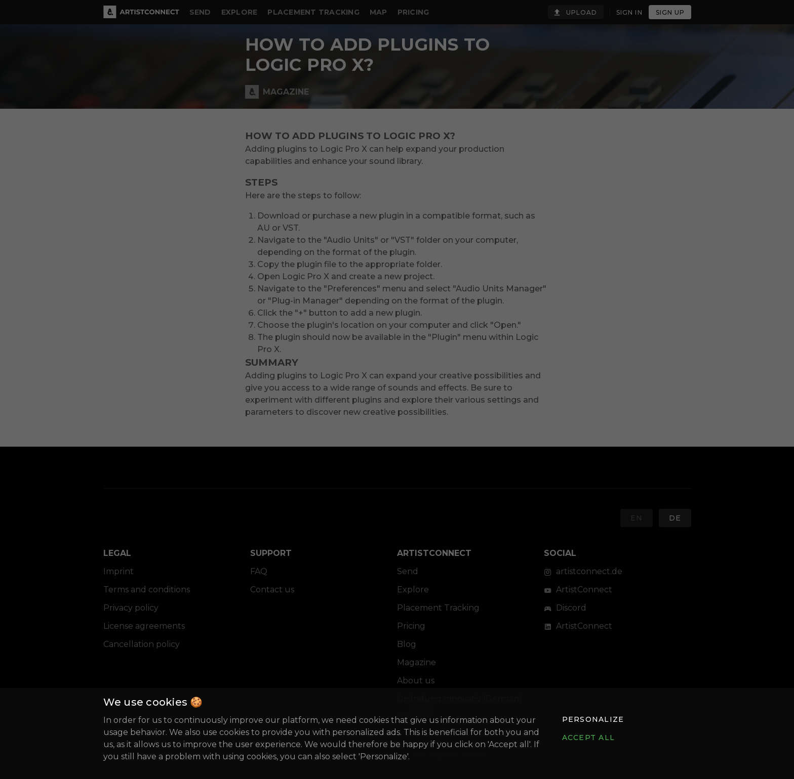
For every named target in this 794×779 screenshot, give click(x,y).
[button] (592, 719)
